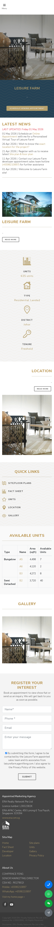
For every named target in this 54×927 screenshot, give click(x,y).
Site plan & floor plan (21, 154)
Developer (7, 851)
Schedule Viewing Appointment (27, 108)
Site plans (34, 843)
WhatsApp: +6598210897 (16, 891)
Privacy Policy (36, 855)
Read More (10, 239)
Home (5, 843)
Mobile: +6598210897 (14, 887)
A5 (21, 559)
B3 (21, 573)
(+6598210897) (10, 164)
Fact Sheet (8, 847)
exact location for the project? (23, 145)
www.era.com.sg (11, 818)
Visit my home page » (13, 897)
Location (6, 855)
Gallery (33, 851)
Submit (27, 776)
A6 (21, 566)
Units (32, 847)
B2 (21, 580)
